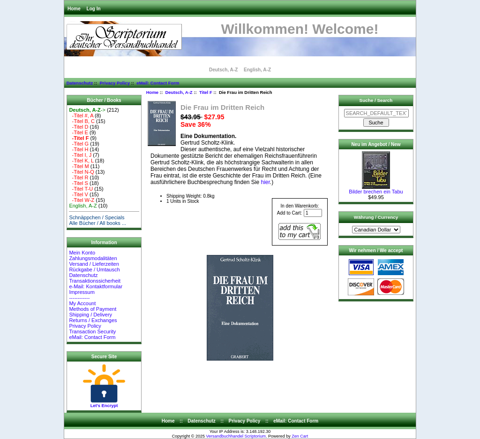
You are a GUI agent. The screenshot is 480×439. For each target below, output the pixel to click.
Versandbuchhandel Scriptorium (236, 436)
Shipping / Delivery (90, 314)
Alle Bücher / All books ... (97, 223)
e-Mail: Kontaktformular (96, 286)
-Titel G (79, 143)
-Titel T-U (81, 189)
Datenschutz (80, 82)
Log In (94, 8)
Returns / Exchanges (93, 320)
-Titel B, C (82, 121)
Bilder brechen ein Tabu (376, 189)
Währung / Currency (376, 217)
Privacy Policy (114, 82)
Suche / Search (376, 100)
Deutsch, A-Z (178, 92)
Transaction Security (92, 331)
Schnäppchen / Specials (96, 217)
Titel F (205, 92)
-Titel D (78, 127)
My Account (82, 303)
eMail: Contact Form (157, 82)
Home (74, 8)
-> (87, 110)
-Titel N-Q (81, 172)
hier (265, 182)
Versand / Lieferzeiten (94, 264)
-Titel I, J (80, 155)
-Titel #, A (81, 115)
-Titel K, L (81, 160)
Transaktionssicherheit (94, 281)
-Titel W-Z (81, 200)
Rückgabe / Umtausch (94, 269)
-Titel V (78, 194)
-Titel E (78, 132)
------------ (79, 297)
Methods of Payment (92, 309)
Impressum (81, 292)
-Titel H (78, 149)
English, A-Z (257, 69)
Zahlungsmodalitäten (93, 258)
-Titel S (78, 183)
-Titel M (79, 166)
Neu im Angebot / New (375, 144)
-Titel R (78, 177)
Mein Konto (82, 252)
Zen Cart (300, 436)
